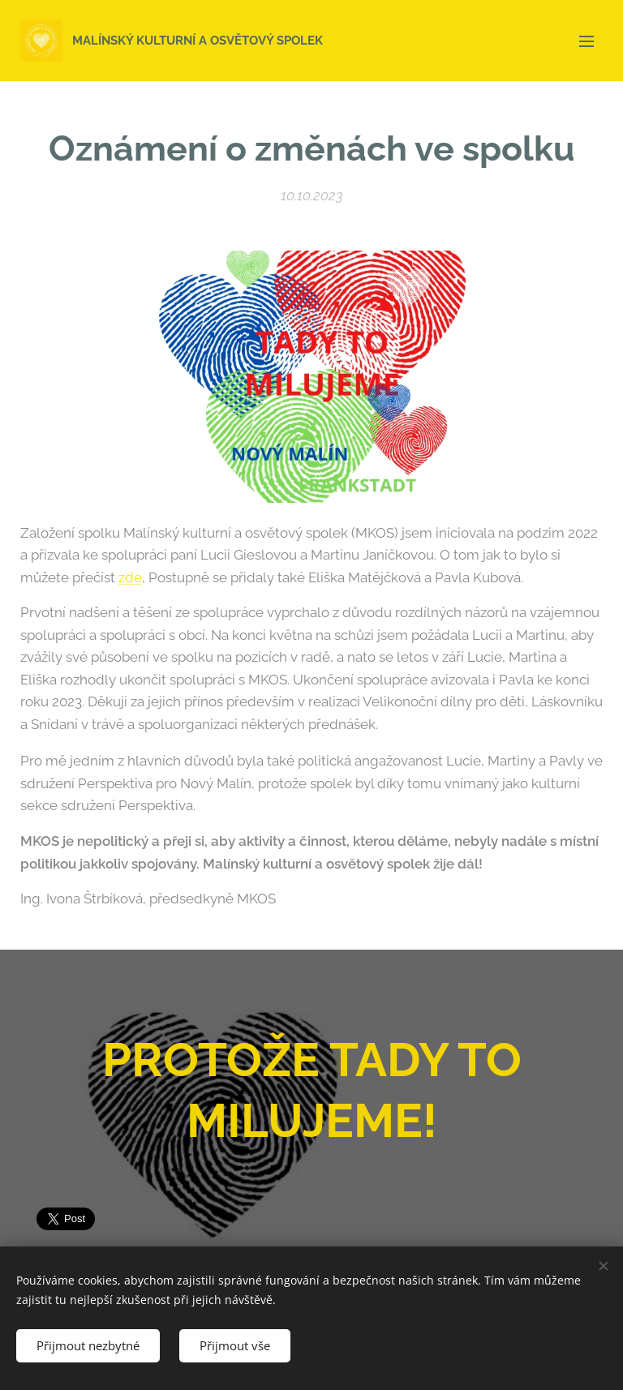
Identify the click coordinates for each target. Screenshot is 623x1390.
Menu (586, 41)
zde (130, 577)
